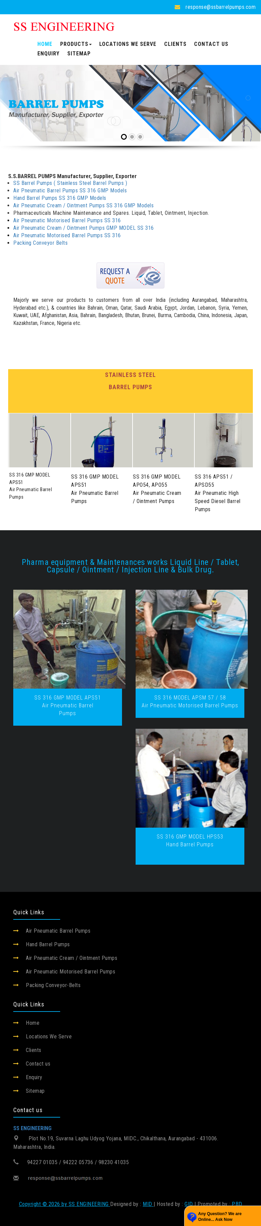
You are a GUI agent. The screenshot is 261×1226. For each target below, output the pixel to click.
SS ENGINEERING (32, 1128)
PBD (237, 1204)
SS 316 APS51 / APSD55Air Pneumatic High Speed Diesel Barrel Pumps (218, 493)
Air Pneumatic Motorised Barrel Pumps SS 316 (67, 220)
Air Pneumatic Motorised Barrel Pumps (70, 971)
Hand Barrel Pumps (48, 944)
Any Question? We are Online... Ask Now (220, 1216)
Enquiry (48, 53)
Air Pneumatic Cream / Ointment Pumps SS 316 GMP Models (83, 205)
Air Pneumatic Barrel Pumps (58, 931)
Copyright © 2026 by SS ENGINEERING (64, 1204)
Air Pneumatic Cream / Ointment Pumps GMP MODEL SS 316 (83, 228)
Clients (175, 44)
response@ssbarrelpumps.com (221, 7)
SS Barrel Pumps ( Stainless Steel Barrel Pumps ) (70, 183)
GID (189, 1204)
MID (148, 1204)
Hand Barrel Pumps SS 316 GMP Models (59, 198)
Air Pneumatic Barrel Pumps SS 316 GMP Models (70, 190)
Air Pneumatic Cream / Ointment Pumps (71, 958)
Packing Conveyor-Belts (53, 985)
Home (44, 44)
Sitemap (79, 53)
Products (76, 44)
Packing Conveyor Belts (40, 243)
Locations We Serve (127, 44)
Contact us (211, 44)
